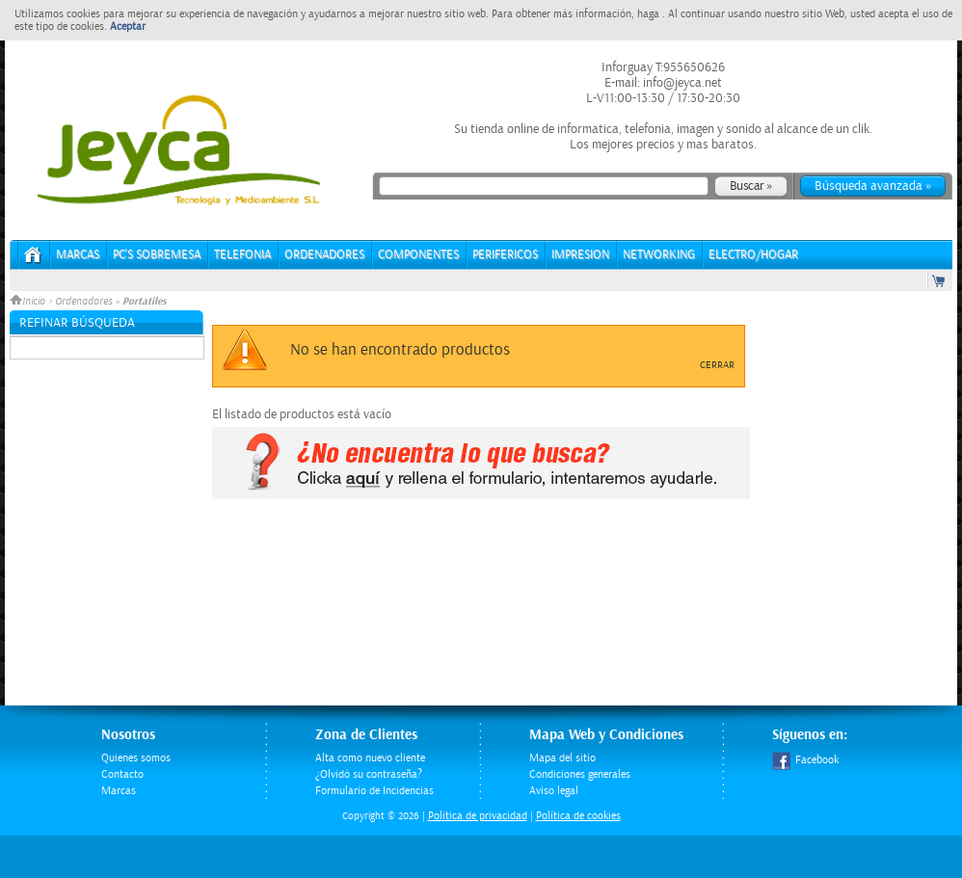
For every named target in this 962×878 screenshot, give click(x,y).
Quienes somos (136, 758)
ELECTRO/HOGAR (753, 255)
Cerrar (717, 365)
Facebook (805, 760)
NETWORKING (659, 255)
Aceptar (128, 26)
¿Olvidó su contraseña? (368, 774)
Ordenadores (83, 301)
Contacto (122, 774)
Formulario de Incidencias (374, 791)
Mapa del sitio (562, 758)
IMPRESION (580, 255)
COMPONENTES (418, 255)
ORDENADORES (324, 255)
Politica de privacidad (477, 816)
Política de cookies (578, 816)
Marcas (77, 255)
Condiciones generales (579, 774)
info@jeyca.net (681, 83)
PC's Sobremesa (156, 255)
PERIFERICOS (505, 255)
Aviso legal (553, 791)
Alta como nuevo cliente (370, 758)
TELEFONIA (242, 255)
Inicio (29, 301)
